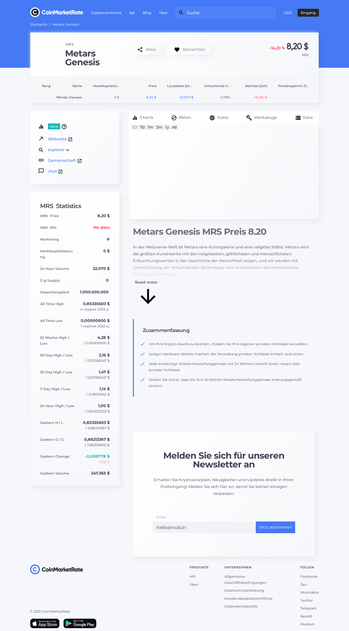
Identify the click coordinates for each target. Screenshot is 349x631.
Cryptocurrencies (106, 13)
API (193, 576)
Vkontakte (309, 592)
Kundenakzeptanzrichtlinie (248, 598)
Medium (307, 624)
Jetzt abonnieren (275, 527)
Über (163, 13)
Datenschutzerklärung (244, 590)
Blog (147, 13)
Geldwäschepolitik (240, 606)
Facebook (309, 576)
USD (288, 13)
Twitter (306, 600)
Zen (303, 584)
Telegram (308, 608)
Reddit (306, 616)
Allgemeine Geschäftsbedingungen (245, 579)
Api (132, 13)
